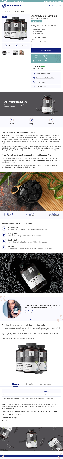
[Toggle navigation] (60, 5)
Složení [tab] (15, 384)
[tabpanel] (31, 404)
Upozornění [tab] (45, 384)
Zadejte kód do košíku (53, 1)
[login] (53, 6)
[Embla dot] (30, 319)
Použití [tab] (29, 384)
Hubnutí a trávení (10, 11)
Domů (3, 11)
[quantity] (46, 46)
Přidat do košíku (46, 50)
